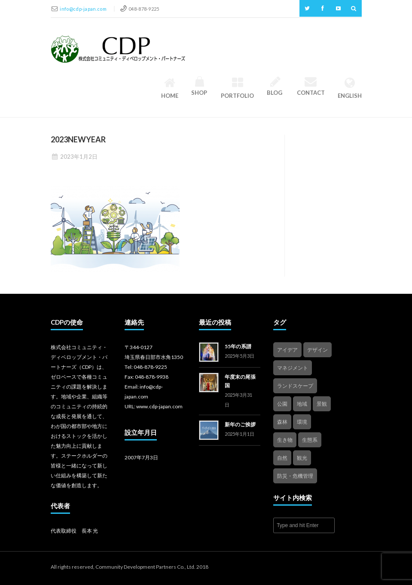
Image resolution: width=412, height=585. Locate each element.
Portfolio (237, 88)
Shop (199, 86)
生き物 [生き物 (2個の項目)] (285, 440)
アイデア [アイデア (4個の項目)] (287, 350)
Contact (311, 86)
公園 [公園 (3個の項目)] (282, 404)
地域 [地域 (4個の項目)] (302, 404)
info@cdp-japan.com (83, 9)
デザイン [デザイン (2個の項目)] (317, 350)
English (350, 88)
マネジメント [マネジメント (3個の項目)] (292, 368)
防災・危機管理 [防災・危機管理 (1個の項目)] (295, 476)
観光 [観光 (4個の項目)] (302, 458)
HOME (169, 88)
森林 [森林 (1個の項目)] (282, 422)
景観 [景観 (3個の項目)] (322, 404)
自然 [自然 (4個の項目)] (282, 458)
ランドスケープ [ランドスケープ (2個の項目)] (295, 386)
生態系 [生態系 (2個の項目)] (309, 440)
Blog (275, 86)
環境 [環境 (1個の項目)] (302, 422)
